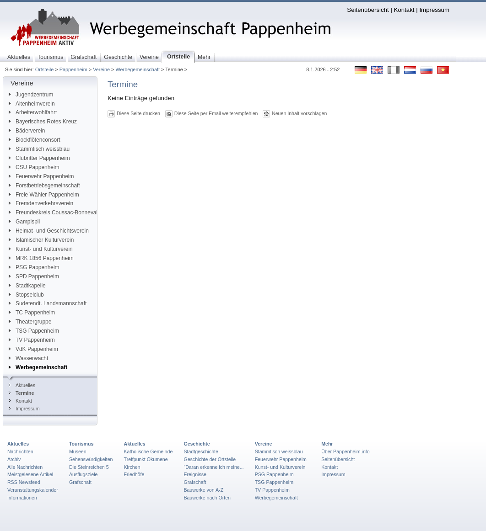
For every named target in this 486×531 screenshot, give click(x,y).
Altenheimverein (32, 104)
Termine (21, 393)
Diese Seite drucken (138, 113)
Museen (77, 451)
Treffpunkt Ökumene (146, 459)
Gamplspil (24, 221)
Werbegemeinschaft (137, 69)
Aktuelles (22, 385)
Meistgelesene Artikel (30, 474)
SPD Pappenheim (34, 276)
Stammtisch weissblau (39, 149)
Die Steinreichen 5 (89, 467)
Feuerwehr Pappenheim (41, 176)
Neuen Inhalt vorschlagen (299, 113)
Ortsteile (44, 69)
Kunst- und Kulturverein (41, 249)
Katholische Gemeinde (148, 451)
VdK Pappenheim (33, 349)
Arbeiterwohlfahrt (33, 112)
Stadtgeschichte (201, 451)
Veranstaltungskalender (32, 490)
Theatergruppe (30, 322)
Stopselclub (26, 295)
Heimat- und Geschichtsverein (49, 231)
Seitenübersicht (368, 9)
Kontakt (404, 9)
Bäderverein (27, 130)
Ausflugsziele (83, 474)
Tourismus (81, 443)
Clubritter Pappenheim (39, 158)
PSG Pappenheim (34, 267)
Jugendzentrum (31, 94)
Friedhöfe (134, 474)
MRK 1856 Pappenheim (41, 258)
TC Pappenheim (32, 312)
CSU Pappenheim (34, 167)
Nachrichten (20, 451)
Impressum (434, 9)
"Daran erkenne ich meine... (213, 467)
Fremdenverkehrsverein (41, 203)
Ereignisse (195, 474)
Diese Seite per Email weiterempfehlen (216, 113)
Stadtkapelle (27, 285)
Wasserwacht (28, 358)
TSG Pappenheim (34, 331)
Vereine (101, 69)
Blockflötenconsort (34, 140)
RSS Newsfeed (23, 482)
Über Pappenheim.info (345, 451)
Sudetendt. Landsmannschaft (47, 303)
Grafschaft (80, 482)
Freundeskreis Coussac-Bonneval (53, 212)
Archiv (14, 459)
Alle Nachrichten (25, 467)
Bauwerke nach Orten (207, 497)
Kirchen (132, 467)
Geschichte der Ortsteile (210, 459)
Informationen (22, 497)
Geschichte (197, 443)
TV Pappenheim (32, 340)
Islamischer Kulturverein (41, 240)
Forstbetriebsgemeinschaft (44, 185)
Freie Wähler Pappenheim (44, 194)
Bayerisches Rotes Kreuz (43, 121)
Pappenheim (73, 69)
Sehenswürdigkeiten (91, 459)
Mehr (327, 443)
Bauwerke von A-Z (203, 490)
